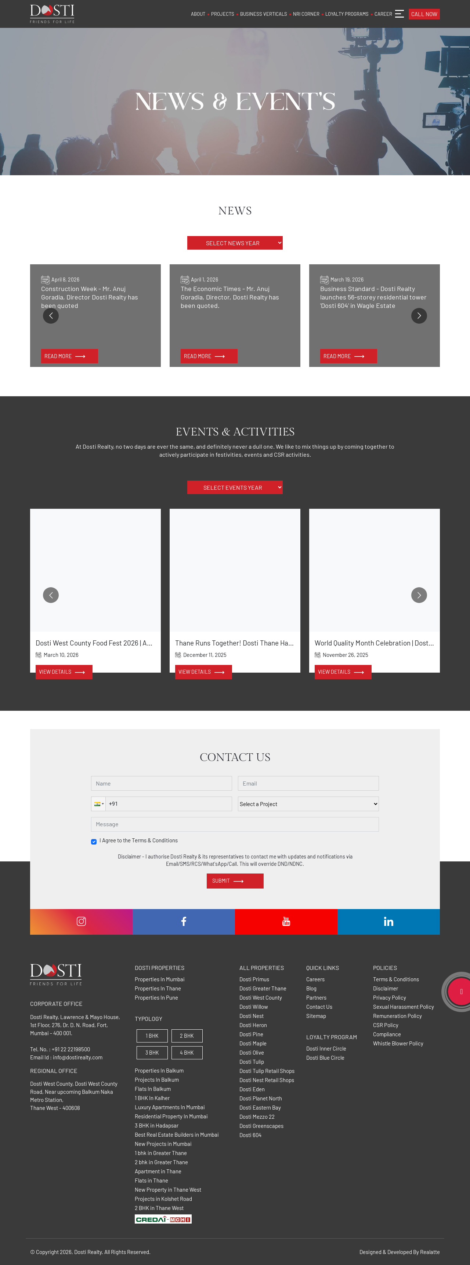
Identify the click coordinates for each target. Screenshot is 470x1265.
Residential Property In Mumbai (171, 1116)
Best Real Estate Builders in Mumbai (177, 1134)
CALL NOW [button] (424, 14)
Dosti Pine (251, 1034)
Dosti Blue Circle (325, 1057)
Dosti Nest (251, 1016)
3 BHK (152, 1052)
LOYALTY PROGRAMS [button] (347, 14)
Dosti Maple (253, 1043)
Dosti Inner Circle (326, 1048)
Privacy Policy (389, 997)
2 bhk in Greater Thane (161, 1162)
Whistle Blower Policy (398, 1043)
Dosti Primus (254, 979)
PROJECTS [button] (222, 14)
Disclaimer (385, 988)
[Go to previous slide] (51, 316)
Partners (316, 997)
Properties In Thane (158, 988)
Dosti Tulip (251, 1061)
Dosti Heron (253, 1025)
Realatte (430, 1252)
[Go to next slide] (419, 316)
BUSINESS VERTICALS (263, 14)
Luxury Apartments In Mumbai (170, 1107)
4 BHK (187, 1052)
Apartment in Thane (158, 1171)
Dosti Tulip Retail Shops (266, 1071)
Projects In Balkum (157, 1079)
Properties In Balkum (159, 1070)
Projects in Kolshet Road (163, 1199)
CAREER (383, 14)
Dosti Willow (253, 1007)
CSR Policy (385, 1025)
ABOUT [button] (198, 14)
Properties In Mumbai (160, 979)
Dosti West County (260, 997)
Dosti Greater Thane (262, 988)
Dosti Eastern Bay (260, 1107)
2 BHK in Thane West (159, 1208)
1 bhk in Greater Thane (161, 1153)
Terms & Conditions (396, 979)
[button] (98, 804)
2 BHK (187, 1036)
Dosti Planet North (260, 1098)
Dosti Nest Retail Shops (266, 1080)
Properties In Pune (156, 997)
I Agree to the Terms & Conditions (139, 840)
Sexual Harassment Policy (403, 1007)
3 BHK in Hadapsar (156, 1125)
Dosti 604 (250, 1135)
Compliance (387, 1034)
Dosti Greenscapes (261, 1126)
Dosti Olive (251, 1052)
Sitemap (316, 1016)
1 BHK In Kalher (152, 1098)
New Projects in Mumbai (163, 1144)
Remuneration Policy (397, 1016)
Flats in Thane (151, 1180)
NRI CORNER (306, 14)
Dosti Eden (252, 1089)
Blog (311, 988)
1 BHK (152, 1036)
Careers (315, 979)
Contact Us (319, 1007)
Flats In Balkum (153, 1089)
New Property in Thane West (168, 1189)
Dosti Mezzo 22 (257, 1116)
